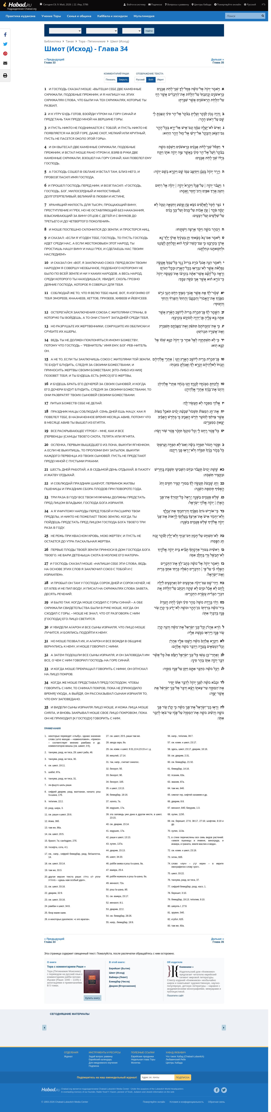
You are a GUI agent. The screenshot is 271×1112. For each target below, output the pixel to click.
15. (46, 840)
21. (46, 886)
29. (107, 749)
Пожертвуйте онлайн (227, 4)
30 (46, 627)
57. (169, 742)
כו (222, 550)
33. (107, 775)
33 (46, 669)
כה (222, 536)
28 (46, 583)
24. (46, 906)
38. (107, 808)
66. (169, 801)
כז (222, 564)
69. (169, 821)
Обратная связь (216, 1102)
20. (46, 876)
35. (107, 788)
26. (46, 919)
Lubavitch (111, 1089)
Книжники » (187, 966)
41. (107, 831)
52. (107, 902)
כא (222, 470)
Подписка (155, 4)
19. (46, 870)
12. (46, 821)
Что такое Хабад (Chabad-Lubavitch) (185, 1056)
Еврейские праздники (142, 1056)
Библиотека (52, 41)
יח (222, 412)
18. (46, 863)
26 (46, 550)
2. (46, 752)
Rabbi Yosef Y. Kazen (106, 1092)
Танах (70, 41)
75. (169, 873)
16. (46, 847)
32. (107, 768)
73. (169, 857)
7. (46, 785)
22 (46, 483)
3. (46, 759)
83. (169, 925)
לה (222, 707)
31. (107, 762)
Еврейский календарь (100, 1059)
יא (222, 293)
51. (107, 896)
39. (107, 814)
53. (107, 909)
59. (169, 755)
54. (107, 916)
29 (46, 602)
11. (46, 814)
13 (46, 326)
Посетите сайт (175, 995)
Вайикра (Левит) (118, 977)
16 (46, 384)
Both (151, 79)
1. (46, 736)
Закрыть (123, 79)
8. (46, 791)
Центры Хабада (201, 4)
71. (169, 837)
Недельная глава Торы (143, 1059)
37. (107, 801)
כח (222, 583)
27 (46, 564)
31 (46, 641)
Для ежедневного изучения (103, 1062)
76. (169, 880)
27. (107, 736)
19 (46, 431)
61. (169, 768)
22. (46, 893)
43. (107, 844)
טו (222, 359)
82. (169, 919)
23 (46, 497)
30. (107, 755)
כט (222, 602)
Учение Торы (51, 16)
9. (46, 801)
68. (169, 814)
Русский (250, 4)
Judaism (137, 1092)
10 (46, 263)
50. (107, 889)
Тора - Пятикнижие (92, 41)
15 (46, 359)
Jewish (149, 1092)
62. (169, 775)
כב (222, 483)
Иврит (160, 79)
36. (107, 794)
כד (222, 511)
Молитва (135, 1062)
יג (223, 326)
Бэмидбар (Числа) (119, 981)
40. (107, 824)
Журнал (68, 1056)
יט (222, 431)
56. (169, 736)
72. (169, 850)
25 (46, 536)
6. (46, 778)
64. (169, 788)
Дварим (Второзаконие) (122, 986)
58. (169, 749)
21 (46, 470)
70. (169, 831)
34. (107, 782)
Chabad (102, 1089)
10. (46, 808)
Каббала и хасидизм (112, 16)
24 (46, 511)
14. (46, 834)
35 (46, 707)
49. (107, 883)
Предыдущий (97, 61)
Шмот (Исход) (119, 41)
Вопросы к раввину (177, 4)
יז (223, 403)
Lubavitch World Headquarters (169, 1089)
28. (107, 742)
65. (169, 794)
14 (46, 340)
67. (169, 808)
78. (169, 893)
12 (46, 312)
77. (169, 886)
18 (46, 412)
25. (46, 912)
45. (107, 857)
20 (46, 445)
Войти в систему (134, 4)
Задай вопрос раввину (101, 1056)
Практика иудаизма (20, 16)
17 (46, 403)
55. (107, 922)
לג (222, 669)
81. (169, 912)
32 (46, 655)
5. (46, 772)
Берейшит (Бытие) (119, 968)
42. (107, 837)
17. (46, 854)
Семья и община (79, 16)
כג (222, 497)
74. (169, 863)
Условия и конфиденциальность (186, 1102)
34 (46, 683)
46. (107, 863)
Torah (130, 1092)
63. (169, 782)
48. (107, 876)
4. (46, 765)
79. (169, 899)
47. (107, 870)
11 (46, 293)
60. (169, 762)
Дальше (189, 61)
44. (107, 850)
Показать (110, 79)
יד (222, 340)
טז (222, 384)
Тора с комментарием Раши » (66, 966)
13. (46, 827)
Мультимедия (144, 16)
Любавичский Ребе (176, 1059)
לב (222, 655)
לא (222, 641)
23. (46, 899)
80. (169, 906)
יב (222, 312)
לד (222, 683)
